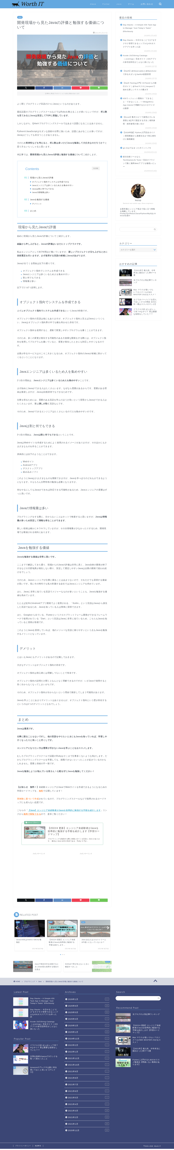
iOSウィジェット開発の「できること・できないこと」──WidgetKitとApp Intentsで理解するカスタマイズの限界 (139, 103)
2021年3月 (88, 1111)
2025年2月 (88, 1026)
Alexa (93, 4)
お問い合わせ (147, 4)
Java (119, 4)
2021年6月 (88, 1092)
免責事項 (38, 1147)
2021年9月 (88, 1072)
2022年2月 (88, 1046)
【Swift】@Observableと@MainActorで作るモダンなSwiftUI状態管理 (140, 72)
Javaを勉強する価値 (40, 200)
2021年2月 (88, 1118)
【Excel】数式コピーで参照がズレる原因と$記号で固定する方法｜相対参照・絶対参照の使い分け (139, 120)
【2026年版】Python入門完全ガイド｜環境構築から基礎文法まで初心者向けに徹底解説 (139, 136)
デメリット (38, 204)
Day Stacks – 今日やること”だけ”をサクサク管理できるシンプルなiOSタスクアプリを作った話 (139, 43)
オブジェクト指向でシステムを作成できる (51, 182)
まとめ (34, 212)
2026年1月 (88, 1000)
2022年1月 (88, 1052)
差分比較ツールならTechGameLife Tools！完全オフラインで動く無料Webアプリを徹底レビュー (139, 162)
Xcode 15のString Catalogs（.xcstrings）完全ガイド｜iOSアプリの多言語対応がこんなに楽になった (139, 59)
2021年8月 (88, 1079)
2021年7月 (88, 1085)
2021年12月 (88, 1059)
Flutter (106, 4)
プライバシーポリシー (23, 1147)
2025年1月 (88, 1033)
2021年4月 (88, 1105)
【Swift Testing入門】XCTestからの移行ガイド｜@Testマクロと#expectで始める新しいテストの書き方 (140, 86)
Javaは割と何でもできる (44, 189)
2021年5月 (88, 1098)
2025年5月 (88, 1013)
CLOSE (95, 168)
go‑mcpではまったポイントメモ (137, 148)
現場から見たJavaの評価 (42, 178)
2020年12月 (88, 1131)
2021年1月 (88, 1125)
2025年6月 (88, 1007)
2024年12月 (88, 1039)
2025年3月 (88, 1020)
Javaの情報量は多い (42, 192)
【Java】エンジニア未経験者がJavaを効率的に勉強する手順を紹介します (64, 811)
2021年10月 (88, 1066)
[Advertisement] (39, 875)
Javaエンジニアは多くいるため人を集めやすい (53, 185)
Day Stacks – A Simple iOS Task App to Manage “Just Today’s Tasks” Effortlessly (139, 28)
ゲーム (131, 4)
